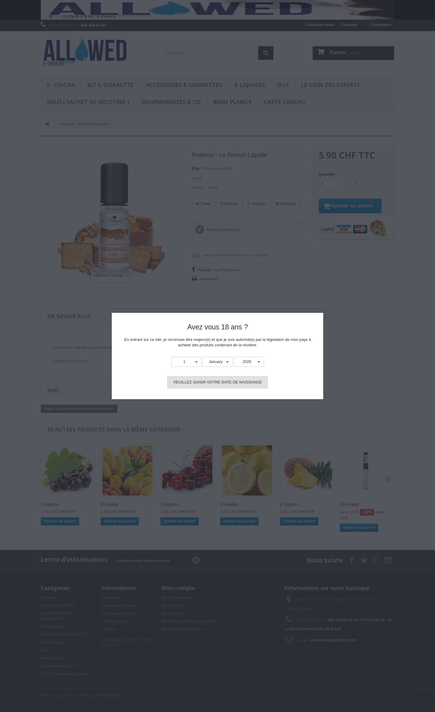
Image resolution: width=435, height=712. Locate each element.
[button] (186, 362)
